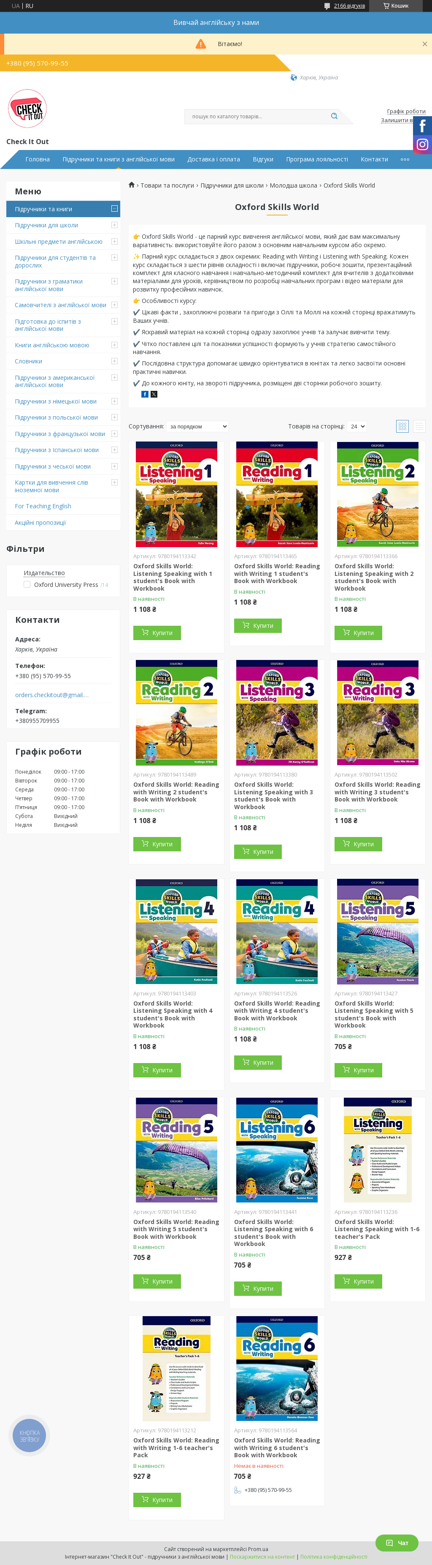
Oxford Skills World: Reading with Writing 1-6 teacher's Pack (176, 1447)
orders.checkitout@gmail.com (52, 695)
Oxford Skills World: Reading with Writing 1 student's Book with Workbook (277, 573)
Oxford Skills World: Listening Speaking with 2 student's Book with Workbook (374, 577)
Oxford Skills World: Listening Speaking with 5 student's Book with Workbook (374, 1014)
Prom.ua (258, 1549)
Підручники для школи (46, 225)
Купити (162, 633)
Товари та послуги (167, 185)
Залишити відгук (403, 120)
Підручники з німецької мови (56, 401)
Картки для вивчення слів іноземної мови (51, 486)
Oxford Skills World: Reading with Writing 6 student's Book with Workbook (277, 1447)
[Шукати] (334, 116)
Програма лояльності (317, 159)
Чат (397, 1543)
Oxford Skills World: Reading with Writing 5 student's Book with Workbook (176, 1229)
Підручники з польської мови (56, 417)
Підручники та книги (43, 209)
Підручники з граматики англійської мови (49, 285)
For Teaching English (43, 506)
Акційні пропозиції (40, 522)
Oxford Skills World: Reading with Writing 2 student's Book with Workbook (176, 791)
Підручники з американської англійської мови (55, 381)
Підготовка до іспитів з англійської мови (48, 325)
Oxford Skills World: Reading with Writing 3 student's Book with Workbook (378, 791)
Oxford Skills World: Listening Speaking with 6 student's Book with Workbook (273, 1233)
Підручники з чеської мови (53, 466)
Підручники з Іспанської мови (57, 450)
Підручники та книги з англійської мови (118, 159)
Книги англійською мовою (52, 345)
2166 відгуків (349, 5)
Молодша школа (293, 185)
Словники (28, 361)
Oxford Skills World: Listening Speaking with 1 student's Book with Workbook (172, 577)
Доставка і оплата (213, 159)
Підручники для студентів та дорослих (55, 261)
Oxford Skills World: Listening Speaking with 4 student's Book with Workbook (172, 1014)
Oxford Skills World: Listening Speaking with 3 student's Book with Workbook (273, 795)
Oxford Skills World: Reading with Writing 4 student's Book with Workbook (277, 1010)
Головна (37, 159)
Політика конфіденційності (333, 1556)
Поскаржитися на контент (262, 1556)
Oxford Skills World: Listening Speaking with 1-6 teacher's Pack (377, 1229)
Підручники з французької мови (60, 434)
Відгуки (263, 159)
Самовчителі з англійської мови (60, 305)
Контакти (374, 159)
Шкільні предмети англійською (59, 241)
